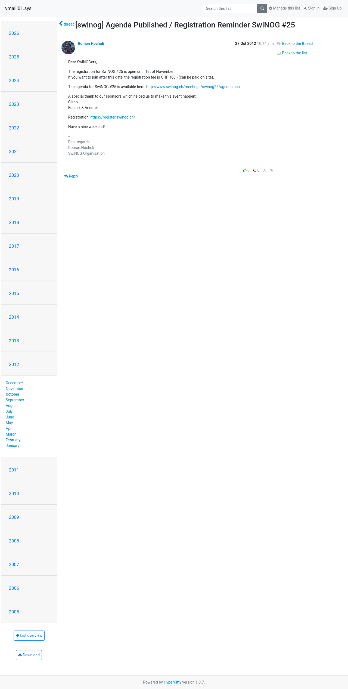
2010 (14, 493)
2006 (14, 588)
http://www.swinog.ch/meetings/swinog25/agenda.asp (193, 87)
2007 (14, 564)
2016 (14, 269)
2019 (14, 198)
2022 (14, 128)
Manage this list (284, 8)
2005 (14, 611)
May (9, 423)
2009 (14, 517)
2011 (14, 470)
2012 (14, 364)
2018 (14, 222)
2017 (14, 246)
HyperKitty (172, 682)
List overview (29, 635)
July (9, 411)
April (10, 428)
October (12, 394)
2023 (14, 104)
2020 (14, 175)
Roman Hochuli (91, 43)
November (14, 388)
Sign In (312, 8)
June (10, 417)
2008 (14, 541)
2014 (14, 317)
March (11, 434)
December (14, 383)
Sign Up (332, 8)
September (15, 400)
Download (29, 655)
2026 (14, 33)
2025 (14, 57)
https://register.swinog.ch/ (113, 117)
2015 (14, 293)
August (12, 406)
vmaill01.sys (18, 8)
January (12, 445)
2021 (14, 151)
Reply (71, 176)
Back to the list (291, 53)
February (13, 440)
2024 (14, 80)
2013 (14, 340)
